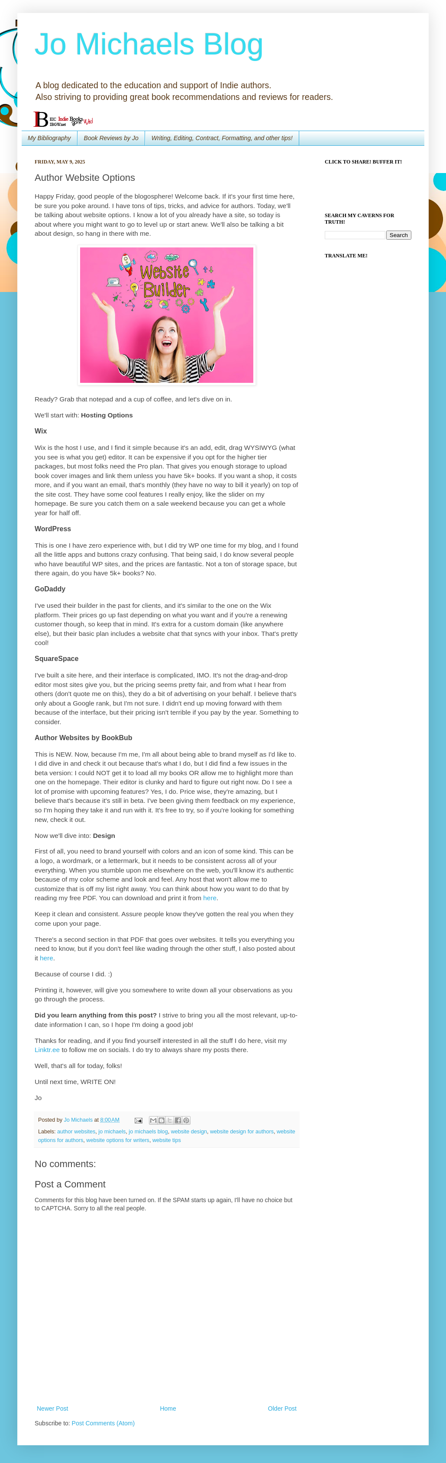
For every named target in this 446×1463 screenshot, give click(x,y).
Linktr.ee (47, 1049)
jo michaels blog (148, 1132)
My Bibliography (49, 138)
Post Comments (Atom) (103, 1423)
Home (168, 1408)
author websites (76, 1132)
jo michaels (112, 1132)
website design (189, 1132)
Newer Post (52, 1408)
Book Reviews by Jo (111, 138)
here (210, 898)
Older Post (282, 1408)
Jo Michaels (79, 1120)
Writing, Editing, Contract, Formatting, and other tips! (222, 138)
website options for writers (117, 1140)
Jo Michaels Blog (149, 44)
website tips (166, 1140)
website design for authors (242, 1132)
